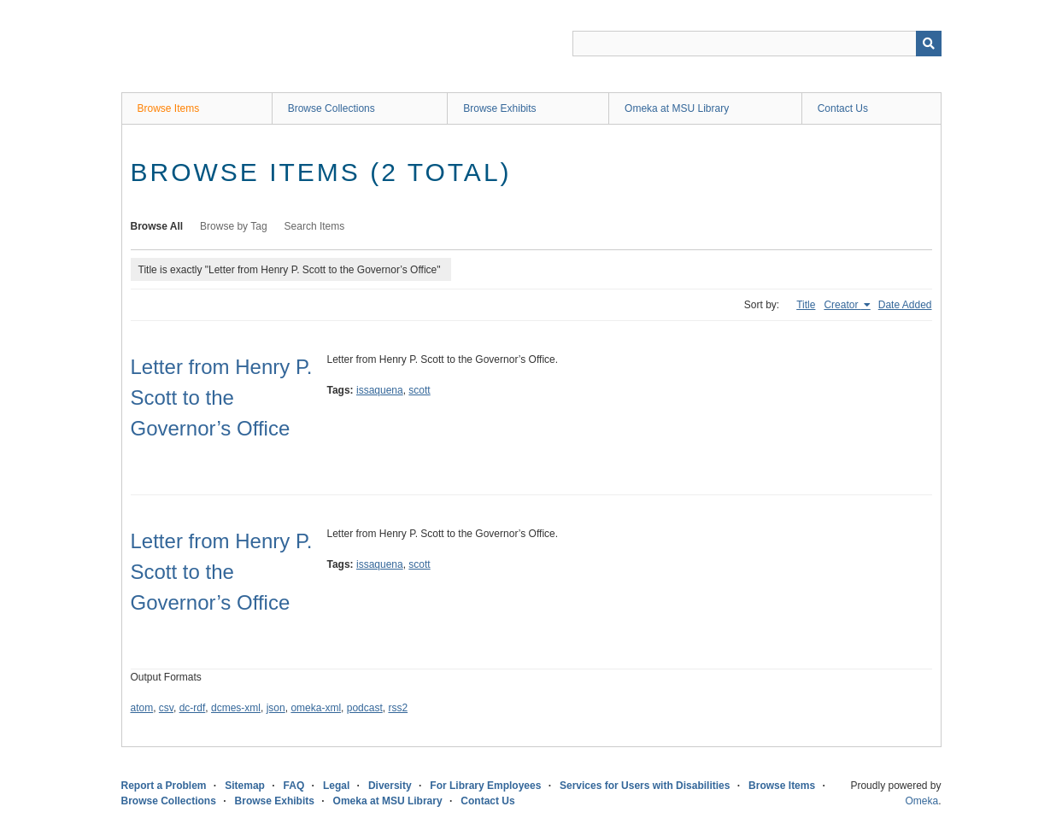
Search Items (315, 226)
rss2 (398, 708)
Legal (336, 786)
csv (166, 708)
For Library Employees (485, 786)
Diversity (390, 786)
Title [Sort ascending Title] (805, 305)
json (276, 708)
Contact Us (843, 108)
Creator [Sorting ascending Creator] (842, 305)
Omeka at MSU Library (677, 108)
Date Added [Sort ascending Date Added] (905, 305)
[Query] (757, 43)
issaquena (379, 390)
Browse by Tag (233, 226)
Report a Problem (164, 786)
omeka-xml (315, 708)
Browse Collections (331, 108)
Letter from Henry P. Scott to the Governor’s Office (222, 397)
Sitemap (245, 786)
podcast (365, 708)
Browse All (157, 226)
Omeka (921, 801)
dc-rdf (192, 708)
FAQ (294, 786)
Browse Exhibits (499, 108)
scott (419, 390)
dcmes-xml (236, 708)
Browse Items (169, 108)
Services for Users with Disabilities (645, 786)
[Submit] (929, 43)
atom (142, 708)
